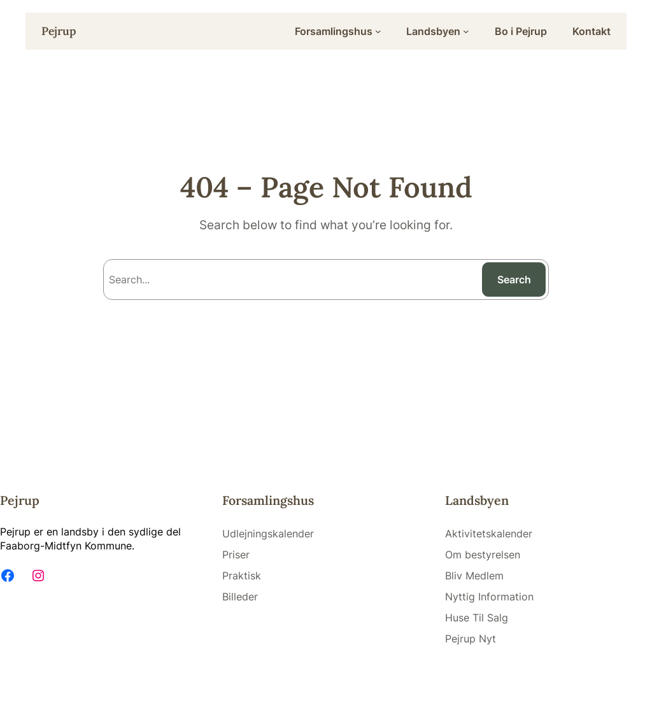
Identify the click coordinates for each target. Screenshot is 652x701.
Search (514, 279)
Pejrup (58, 31)
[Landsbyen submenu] (466, 31)
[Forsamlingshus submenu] (378, 31)
